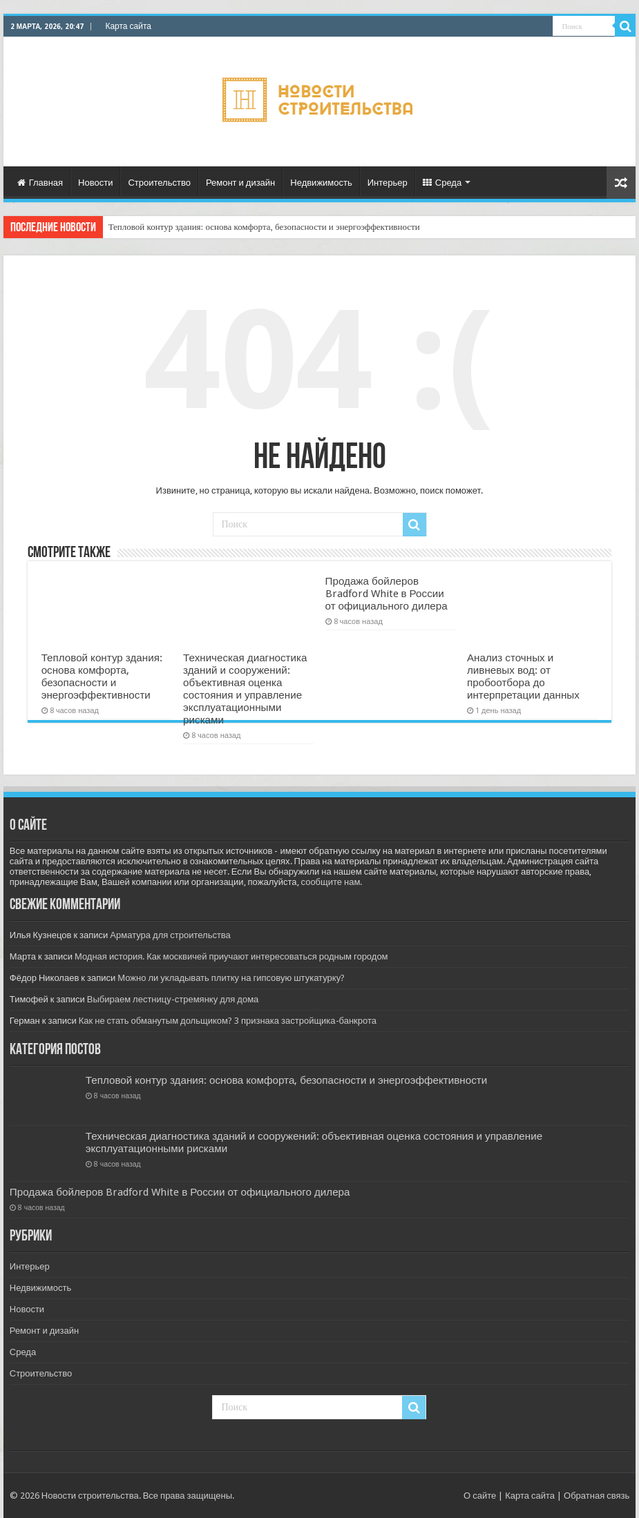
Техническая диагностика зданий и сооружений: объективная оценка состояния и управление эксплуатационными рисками (245, 689)
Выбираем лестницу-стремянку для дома (173, 999)
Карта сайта (128, 26)
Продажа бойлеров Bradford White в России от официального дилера (386, 593)
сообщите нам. (332, 882)
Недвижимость (321, 182)
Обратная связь (596, 1495)
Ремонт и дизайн (240, 182)
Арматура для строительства (170, 935)
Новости (95, 182)
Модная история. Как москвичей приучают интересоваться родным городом (231, 956)
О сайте (480, 1495)
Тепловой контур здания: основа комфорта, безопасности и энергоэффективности (264, 227)
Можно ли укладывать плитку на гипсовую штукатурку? (231, 978)
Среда (442, 182)
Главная (40, 182)
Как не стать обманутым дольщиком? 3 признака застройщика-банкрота (227, 1020)
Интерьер (388, 182)
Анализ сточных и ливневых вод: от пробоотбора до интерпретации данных (523, 676)
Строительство (159, 182)
